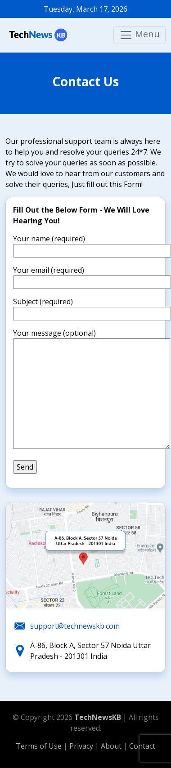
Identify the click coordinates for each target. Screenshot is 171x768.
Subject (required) (92, 308)
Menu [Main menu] (139, 35)
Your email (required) (92, 276)
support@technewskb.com (75, 626)
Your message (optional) (91, 389)
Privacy (82, 746)
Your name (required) (92, 245)
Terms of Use (39, 746)
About (112, 746)
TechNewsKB (97, 717)
